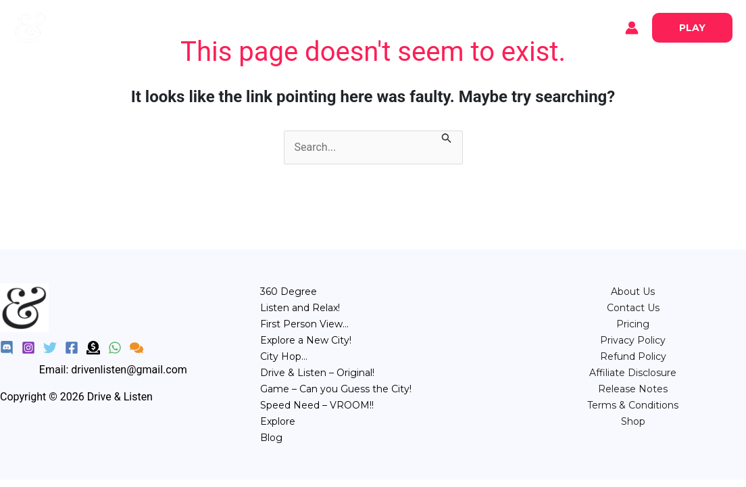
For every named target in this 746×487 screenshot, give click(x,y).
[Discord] (7, 347)
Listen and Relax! (300, 308)
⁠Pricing (632, 324)
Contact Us (633, 308)
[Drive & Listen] (30, 26)
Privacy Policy (633, 340)
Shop (633, 421)
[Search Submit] (446, 139)
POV (337, 26)
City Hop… (283, 356)
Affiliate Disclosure (632, 373)
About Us (633, 291)
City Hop (388, 26)
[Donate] (93, 347)
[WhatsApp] (115, 347)
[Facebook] (71, 347)
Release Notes (633, 389)
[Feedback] (136, 347)
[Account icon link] (632, 27)
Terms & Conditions (632, 405)
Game (442, 26)
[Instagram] (28, 347)
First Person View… (304, 324)
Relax (294, 26)
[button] (692, 28)
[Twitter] (50, 347)
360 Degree (288, 291)
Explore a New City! (305, 340)
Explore (87, 28)
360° (252, 26)
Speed (491, 26)
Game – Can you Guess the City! (336, 389)
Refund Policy (633, 356)
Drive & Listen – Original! (317, 373)
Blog (135, 28)
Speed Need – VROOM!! (317, 405)
